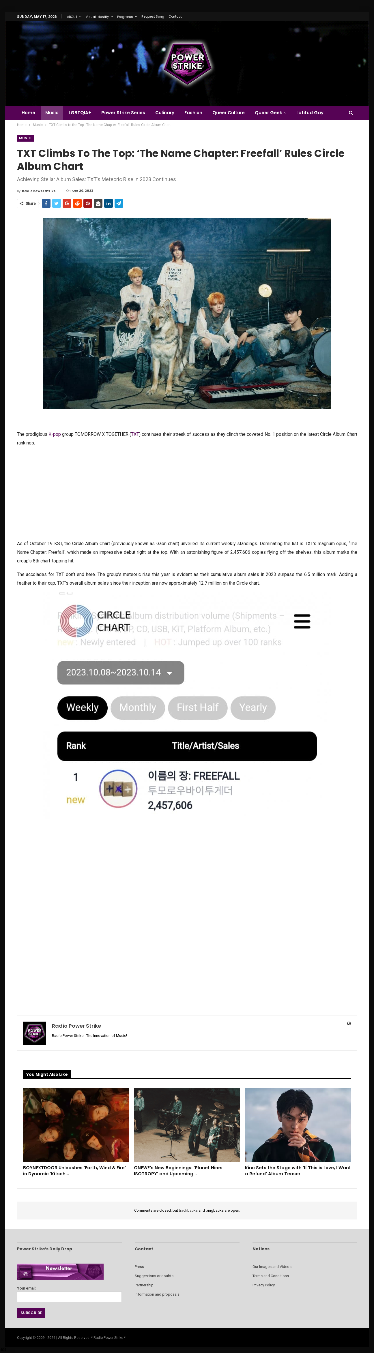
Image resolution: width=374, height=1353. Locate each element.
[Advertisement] (187, 492)
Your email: (69, 1292)
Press (139, 1266)
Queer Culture (228, 113)
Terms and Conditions (271, 1276)
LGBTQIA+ (80, 113)
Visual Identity (97, 16)
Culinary (164, 113)
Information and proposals (157, 1294)
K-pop (54, 434)
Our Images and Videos (272, 1266)
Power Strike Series (123, 113)
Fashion (193, 113)
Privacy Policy (264, 1285)
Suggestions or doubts (154, 1276)
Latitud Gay (309, 113)
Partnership (144, 1285)
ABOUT (72, 16)
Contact (175, 16)
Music (52, 113)
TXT (135, 434)
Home (28, 113)
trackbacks (188, 1210)
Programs (125, 16)
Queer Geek (268, 113)
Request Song (152, 16)
